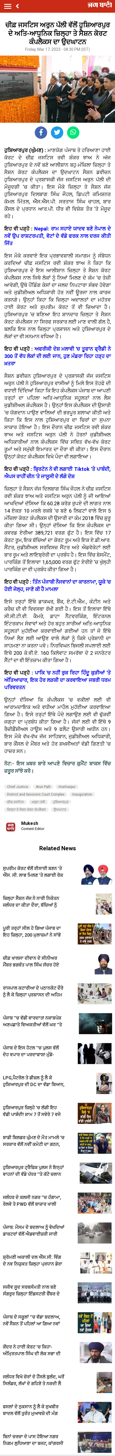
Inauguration (82, 794)
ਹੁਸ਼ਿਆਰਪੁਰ (60, 802)
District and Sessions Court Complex (35, 794)
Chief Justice (17, 787)
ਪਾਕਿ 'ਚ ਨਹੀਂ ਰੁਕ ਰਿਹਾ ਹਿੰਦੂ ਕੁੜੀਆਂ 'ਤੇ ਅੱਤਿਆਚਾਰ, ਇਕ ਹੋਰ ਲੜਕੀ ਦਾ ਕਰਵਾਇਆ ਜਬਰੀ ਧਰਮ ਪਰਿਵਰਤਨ (57, 680)
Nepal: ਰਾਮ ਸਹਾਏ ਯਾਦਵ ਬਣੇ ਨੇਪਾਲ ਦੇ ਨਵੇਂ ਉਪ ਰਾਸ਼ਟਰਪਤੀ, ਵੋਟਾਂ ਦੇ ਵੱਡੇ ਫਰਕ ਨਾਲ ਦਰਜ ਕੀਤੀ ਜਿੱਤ (57, 236)
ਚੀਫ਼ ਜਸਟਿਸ (15, 802)
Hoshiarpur (66, 787)
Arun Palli (43, 787)
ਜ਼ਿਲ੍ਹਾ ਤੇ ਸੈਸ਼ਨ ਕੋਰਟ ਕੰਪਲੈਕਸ (26, 810)
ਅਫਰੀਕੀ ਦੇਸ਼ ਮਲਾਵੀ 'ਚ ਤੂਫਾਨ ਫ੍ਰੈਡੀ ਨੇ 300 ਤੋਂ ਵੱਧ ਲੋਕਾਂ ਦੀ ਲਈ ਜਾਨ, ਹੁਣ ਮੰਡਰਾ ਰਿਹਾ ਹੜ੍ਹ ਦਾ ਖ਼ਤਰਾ (57, 356)
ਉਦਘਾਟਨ (60, 810)
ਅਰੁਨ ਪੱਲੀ (38, 802)
